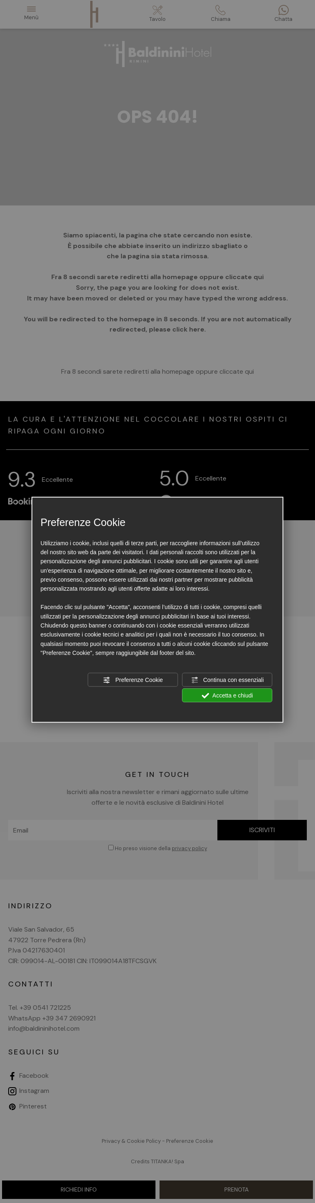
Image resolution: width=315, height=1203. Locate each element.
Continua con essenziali (227, 680)
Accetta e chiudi (227, 696)
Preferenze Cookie (133, 680)
